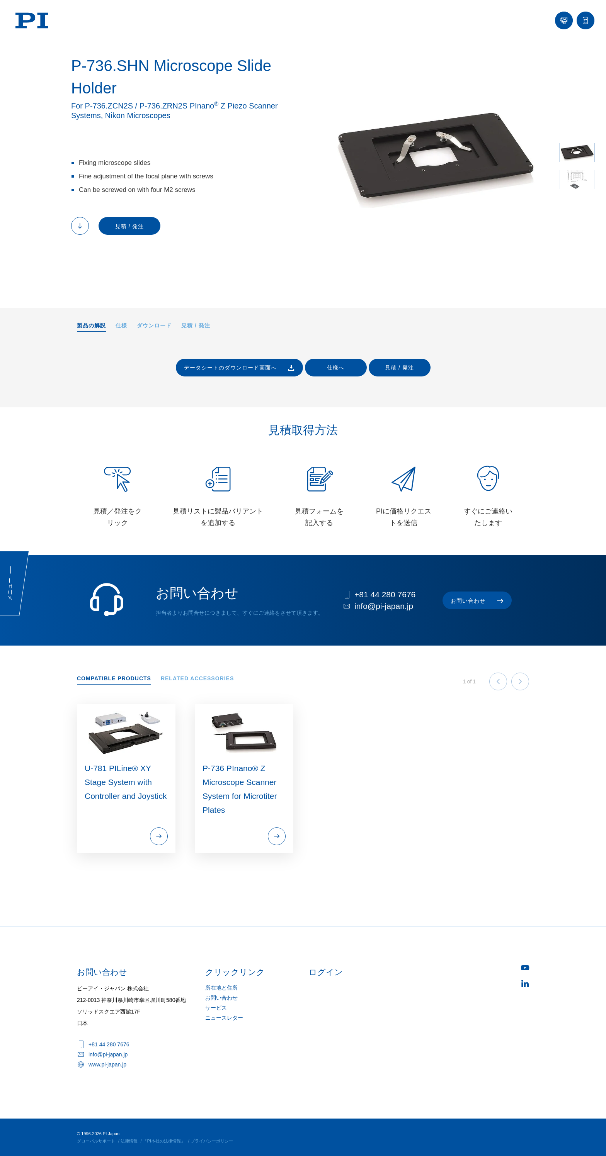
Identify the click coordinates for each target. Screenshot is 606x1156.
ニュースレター (224, 1018)
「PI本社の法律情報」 (164, 1141)
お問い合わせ (221, 998)
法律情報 (129, 1141)
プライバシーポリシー (212, 1141)
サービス (216, 1008)
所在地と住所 (221, 988)
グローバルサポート (96, 1141)
